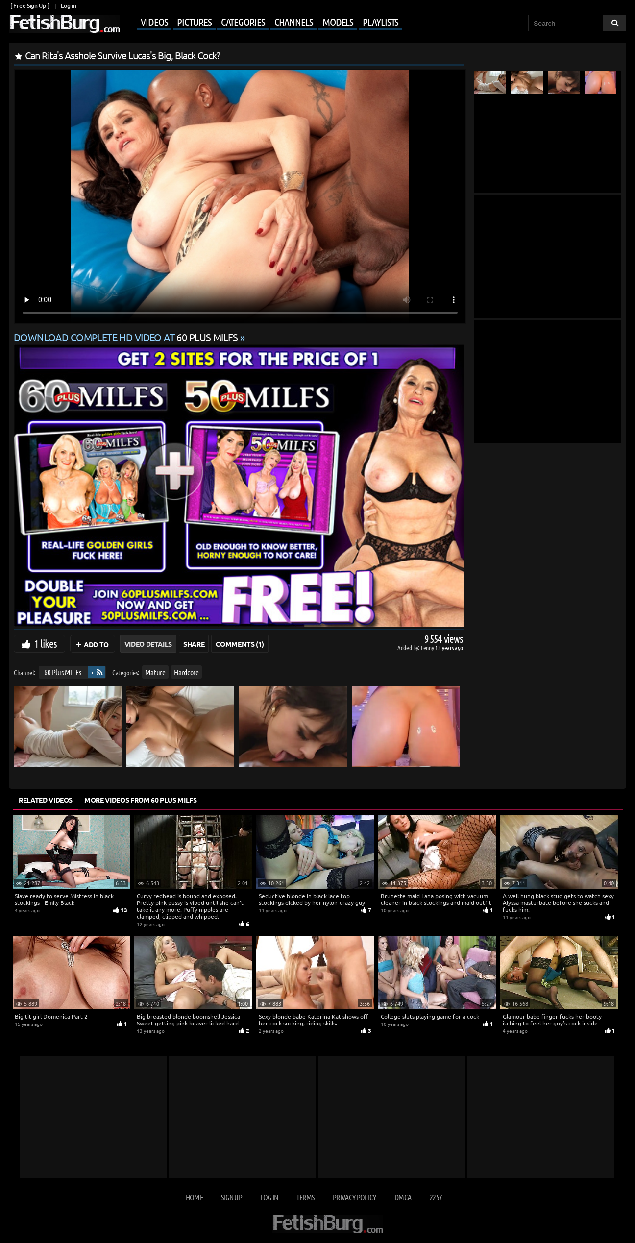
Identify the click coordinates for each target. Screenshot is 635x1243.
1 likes (45, 643)
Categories (243, 21)
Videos (154, 21)
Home (194, 1197)
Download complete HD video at (127, 337)
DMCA (402, 1197)
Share (193, 643)
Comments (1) (240, 643)
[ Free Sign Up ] (29, 5)
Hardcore (186, 672)
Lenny (428, 647)
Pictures (194, 21)
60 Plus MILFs (62, 672)
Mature (155, 672)
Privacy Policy (354, 1197)
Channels (293, 21)
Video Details (148, 643)
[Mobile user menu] (262, 22)
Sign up (231, 1197)
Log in (68, 5)
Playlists (380, 21)
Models (337, 21)
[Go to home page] (64, 24)
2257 (436, 1197)
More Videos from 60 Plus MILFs (140, 799)
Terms (305, 1197)
